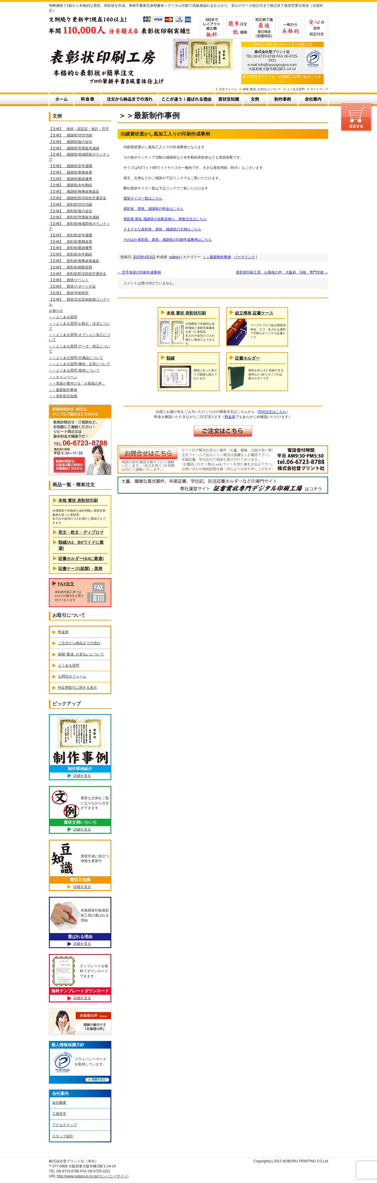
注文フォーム (228, 89)
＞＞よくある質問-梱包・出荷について (79, 364)
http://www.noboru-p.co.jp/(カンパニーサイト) (92, 1176)
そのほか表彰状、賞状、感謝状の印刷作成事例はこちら (167, 240)
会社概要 (59, 1102)
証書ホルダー (247, 358)
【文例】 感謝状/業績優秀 (70, 179)
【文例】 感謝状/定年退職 (70, 166)
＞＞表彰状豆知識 (63, 396)
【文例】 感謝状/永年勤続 (70, 185)
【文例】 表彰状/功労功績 (70, 204)
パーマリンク (244, 257)
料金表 (230, 417)
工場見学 (59, 1114)
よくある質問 (296, 89)
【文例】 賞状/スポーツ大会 (72, 286)
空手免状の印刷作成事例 (139, 272)
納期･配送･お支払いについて (262, 89)
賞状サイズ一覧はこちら (142, 198)
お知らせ (56, 311)
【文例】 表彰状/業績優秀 (70, 248)
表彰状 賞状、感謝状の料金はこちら (153, 209)
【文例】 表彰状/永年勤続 (70, 254)
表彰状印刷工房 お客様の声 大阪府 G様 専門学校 (282, 272)
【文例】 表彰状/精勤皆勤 (70, 267)
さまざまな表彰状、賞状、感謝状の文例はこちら (162, 229)
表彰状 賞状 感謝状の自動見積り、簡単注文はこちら (165, 219)
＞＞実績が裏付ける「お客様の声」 (77, 383)
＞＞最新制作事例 (217, 257)
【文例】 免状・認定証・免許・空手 (79, 129)
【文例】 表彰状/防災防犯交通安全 (77, 274)
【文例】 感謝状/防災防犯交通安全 (77, 198)
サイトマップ (319, 89)
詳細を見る (82, 776)
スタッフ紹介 (62, 1136)
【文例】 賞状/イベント (69, 280)
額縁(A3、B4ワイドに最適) (81, 545)
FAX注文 (66, 583)
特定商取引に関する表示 (77, 688)
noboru (174, 257)
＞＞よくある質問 (63, 317)
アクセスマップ (64, 1125)
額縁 (170, 358)
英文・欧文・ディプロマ (81, 532)
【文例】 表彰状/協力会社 (70, 211)
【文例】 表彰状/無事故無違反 (74, 261)
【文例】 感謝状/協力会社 (70, 142)
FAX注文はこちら (272, 412)
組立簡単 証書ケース (254, 313)
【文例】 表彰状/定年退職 (70, 235)
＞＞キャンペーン (63, 377)
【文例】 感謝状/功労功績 (70, 135)
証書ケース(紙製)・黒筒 (80, 568)
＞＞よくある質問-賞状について (74, 370)
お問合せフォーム (261, 77)
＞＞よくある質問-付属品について (76, 358)
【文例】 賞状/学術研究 (69, 293)
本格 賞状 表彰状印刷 (186, 313)
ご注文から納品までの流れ (79, 643)
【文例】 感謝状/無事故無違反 (74, 192)
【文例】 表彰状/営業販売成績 (74, 217)
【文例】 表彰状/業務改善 (70, 242)
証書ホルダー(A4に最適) (81, 558)
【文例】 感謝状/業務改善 (70, 172)
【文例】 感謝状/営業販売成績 (74, 148)
